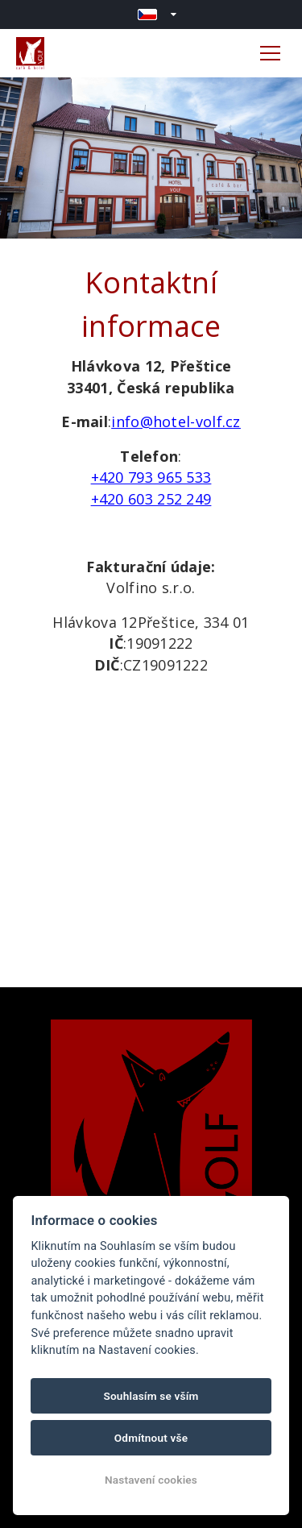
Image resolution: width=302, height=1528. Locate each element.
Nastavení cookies (151, 1479)
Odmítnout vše (151, 1437)
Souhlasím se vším (150, 1395)
